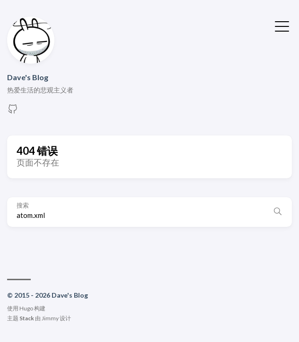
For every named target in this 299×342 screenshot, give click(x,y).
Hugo (26, 308)
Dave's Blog (27, 77)
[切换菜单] (282, 25)
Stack (26, 318)
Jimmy (50, 318)
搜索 (23, 205)
